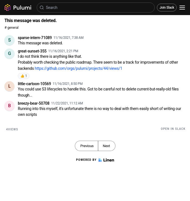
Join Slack (166, 7)
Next (106, 146)
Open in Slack (173, 128)
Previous (87, 146)
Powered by (95, 160)
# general (11, 27)
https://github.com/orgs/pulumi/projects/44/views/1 (78, 68)
